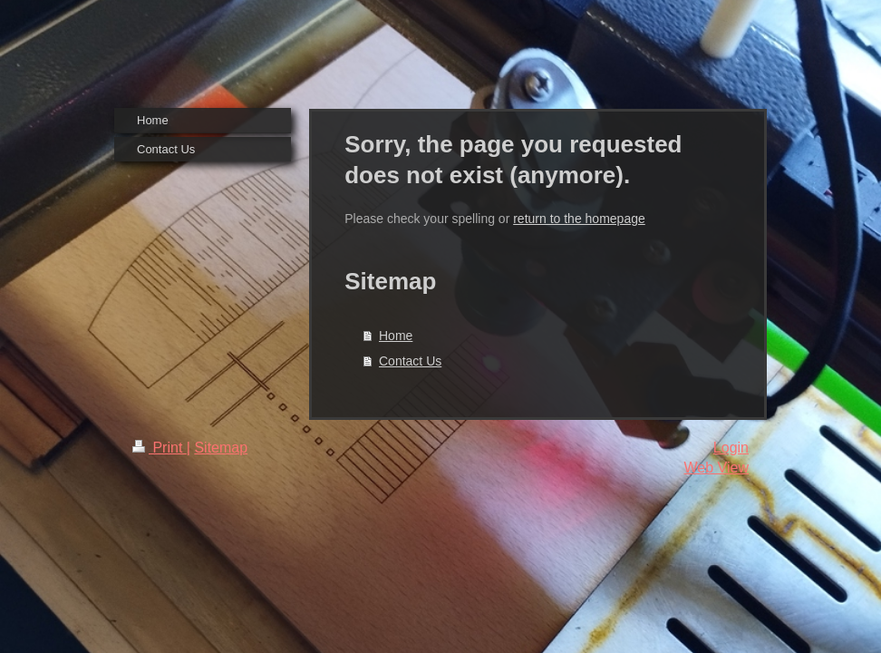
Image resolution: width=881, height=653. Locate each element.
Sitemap (220, 447)
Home (395, 335)
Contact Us (410, 361)
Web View (716, 467)
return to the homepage (579, 218)
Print (159, 447)
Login (731, 447)
